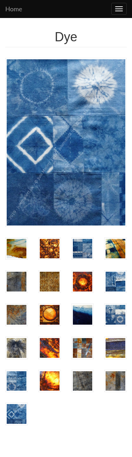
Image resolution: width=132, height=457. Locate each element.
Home (13, 9)
